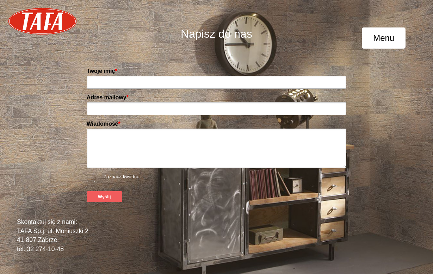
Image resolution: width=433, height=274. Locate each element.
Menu (383, 38)
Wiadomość (103, 124)
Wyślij (104, 196)
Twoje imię (102, 71)
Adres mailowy (108, 97)
